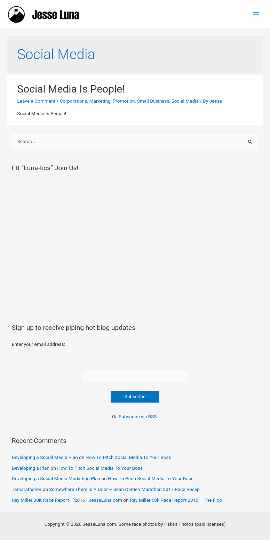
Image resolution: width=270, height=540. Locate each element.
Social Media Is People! (71, 89)
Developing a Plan (30, 468)
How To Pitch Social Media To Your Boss (128, 457)
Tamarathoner (26, 489)
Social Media (185, 101)
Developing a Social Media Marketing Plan (56, 478)
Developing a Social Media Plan (45, 457)
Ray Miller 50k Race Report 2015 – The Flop (176, 500)
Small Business (153, 101)
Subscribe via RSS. (138, 416)
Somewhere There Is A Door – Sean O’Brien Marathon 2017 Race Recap (124, 489)
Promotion (124, 101)
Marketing (100, 101)
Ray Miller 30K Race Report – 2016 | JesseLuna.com (67, 500)
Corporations (73, 101)
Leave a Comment (36, 101)
